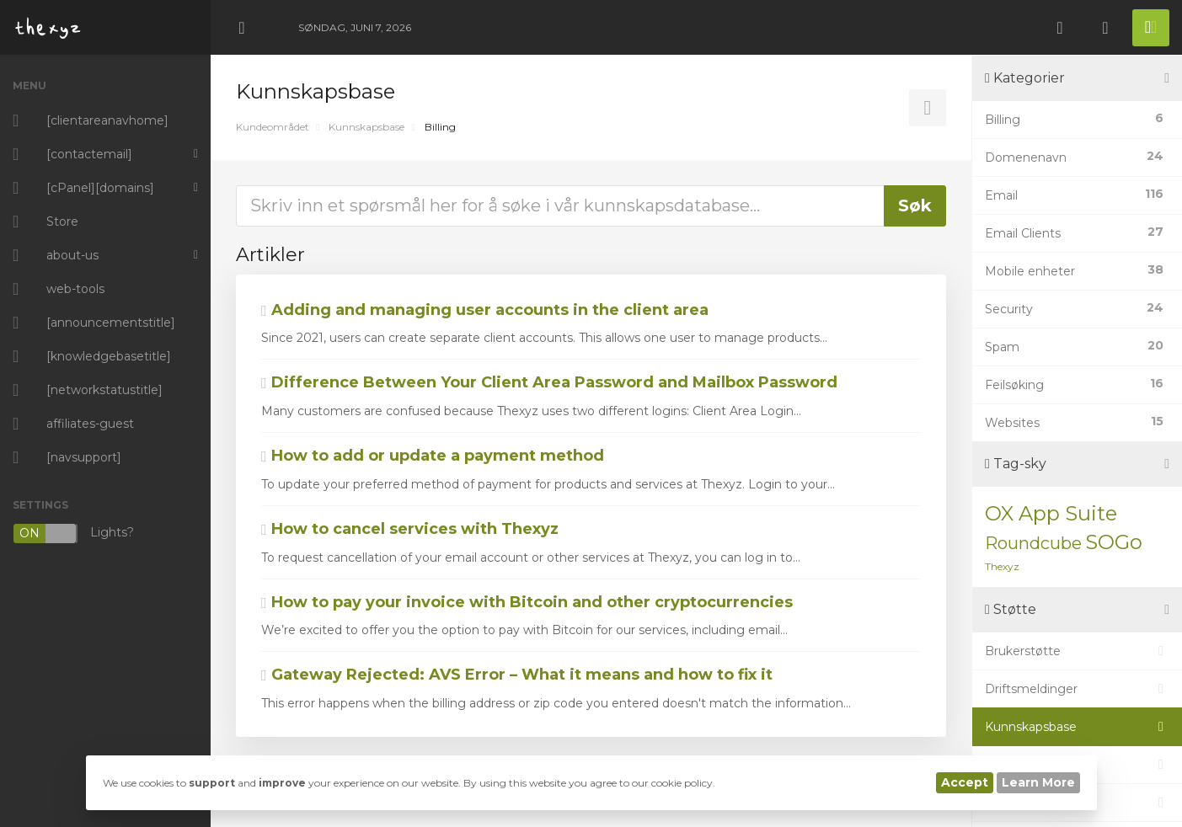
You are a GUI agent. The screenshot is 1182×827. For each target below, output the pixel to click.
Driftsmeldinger (1077, 689)
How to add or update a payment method (432, 455)
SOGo (1113, 542)
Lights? (73, 533)
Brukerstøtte (1077, 651)
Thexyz (1002, 566)
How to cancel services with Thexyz (410, 529)
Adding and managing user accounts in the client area (485, 310)
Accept (964, 782)
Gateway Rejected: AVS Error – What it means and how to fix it (517, 674)
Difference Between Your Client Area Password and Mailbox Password (549, 382)
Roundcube (1033, 543)
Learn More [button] (1038, 782)
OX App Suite (1051, 513)
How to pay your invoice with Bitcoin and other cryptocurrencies (527, 602)
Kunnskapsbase (366, 126)
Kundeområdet (272, 126)
